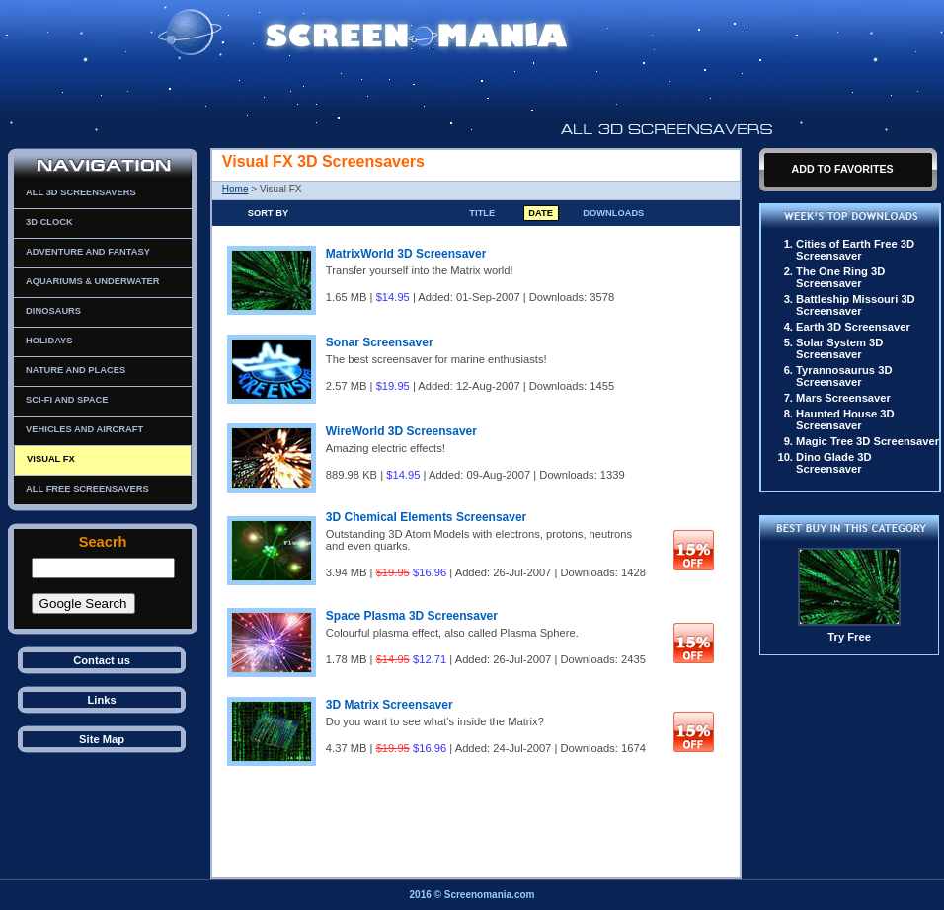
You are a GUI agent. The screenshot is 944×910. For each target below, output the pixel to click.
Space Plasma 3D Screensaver (412, 616)
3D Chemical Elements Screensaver (426, 517)
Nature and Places (75, 370)
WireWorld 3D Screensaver (401, 431)
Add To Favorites (842, 169)
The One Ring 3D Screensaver (840, 277)
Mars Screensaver (843, 398)
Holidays (49, 340)
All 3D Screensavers (81, 192)
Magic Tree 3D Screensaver (867, 441)
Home (235, 189)
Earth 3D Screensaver (853, 327)
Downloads (613, 213)
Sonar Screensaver (379, 342)
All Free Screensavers (87, 488)
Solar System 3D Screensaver (839, 348)
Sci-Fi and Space (67, 400)
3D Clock (49, 222)
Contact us (101, 660)
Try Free (849, 637)
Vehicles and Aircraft (84, 429)
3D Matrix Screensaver (389, 705)
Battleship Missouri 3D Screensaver (855, 305)
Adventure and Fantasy (88, 252)
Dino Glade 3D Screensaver (833, 463)
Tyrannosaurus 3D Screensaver (844, 376)
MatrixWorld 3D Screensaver (406, 254)
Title (482, 213)
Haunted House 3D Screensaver (845, 419)
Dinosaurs (53, 311)
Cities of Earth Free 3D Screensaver (855, 250)
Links (101, 700)
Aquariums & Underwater (92, 281)
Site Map (101, 739)
